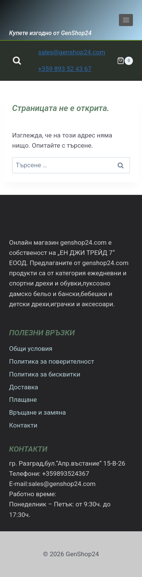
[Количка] (125, 61)
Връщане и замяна (37, 412)
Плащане (23, 399)
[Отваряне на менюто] (126, 20)
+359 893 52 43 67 (64, 69)
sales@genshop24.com (71, 52)
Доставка (23, 387)
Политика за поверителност (51, 361)
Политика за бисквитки (44, 374)
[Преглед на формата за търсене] (17, 60)
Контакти (23, 425)
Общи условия (30, 348)
